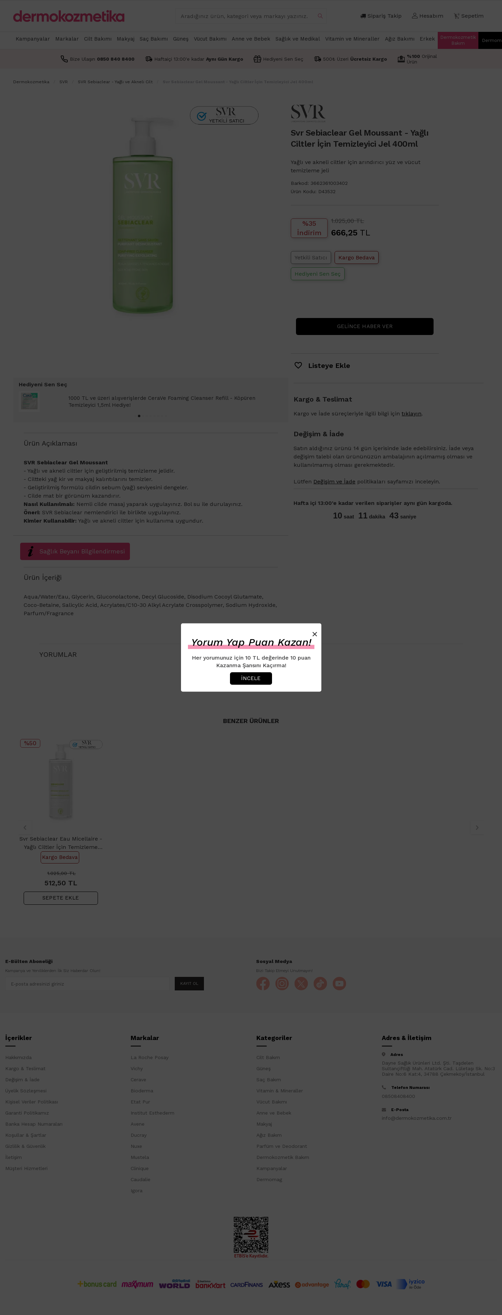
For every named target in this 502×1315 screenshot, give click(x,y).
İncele (251, 678)
